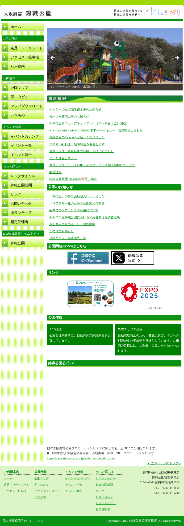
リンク (16, 194)
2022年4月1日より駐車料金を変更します (77, 144)
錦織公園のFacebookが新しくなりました (77, 137)
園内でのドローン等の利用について (73, 210)
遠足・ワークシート (26, 48)
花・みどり (19, 97)
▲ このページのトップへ (164, 463)
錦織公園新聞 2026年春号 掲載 (73, 179)
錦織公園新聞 (21, 185)
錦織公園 (18, 243)
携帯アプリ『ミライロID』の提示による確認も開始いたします (92, 165)
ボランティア (23, 213)
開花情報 (55, 172)
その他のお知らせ (61, 231)
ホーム (16, 27)
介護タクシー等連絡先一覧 (67, 238)
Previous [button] (52, 57)
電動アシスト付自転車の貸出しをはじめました (81, 151)
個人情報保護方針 (15, 520)
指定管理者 (19, 222)
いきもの (18, 115)
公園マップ (19, 88)
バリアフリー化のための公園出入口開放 (77, 203)
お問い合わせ (21, 203)
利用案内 (18, 66)
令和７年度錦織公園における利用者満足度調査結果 (84, 217)
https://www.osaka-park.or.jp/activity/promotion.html (81, 458)
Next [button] (176, 57)
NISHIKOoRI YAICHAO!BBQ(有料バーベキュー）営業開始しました (96, 130)
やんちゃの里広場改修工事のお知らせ (75, 109)
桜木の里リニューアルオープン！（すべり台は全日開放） (89, 123)
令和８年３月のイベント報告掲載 (72, 224)
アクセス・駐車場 (25, 57)
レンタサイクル (23, 176)
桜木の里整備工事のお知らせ (69, 116)
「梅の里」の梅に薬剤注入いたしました (77, 196)
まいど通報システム (63, 158)
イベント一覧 (21, 145)
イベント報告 (21, 155)
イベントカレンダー (26, 136)
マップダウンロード (26, 106)
